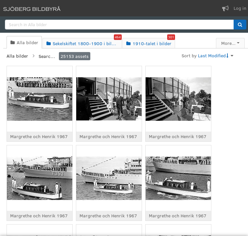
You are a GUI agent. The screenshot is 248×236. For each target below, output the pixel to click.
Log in (240, 8)
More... (228, 43)
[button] (240, 24)
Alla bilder (17, 56)
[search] (119, 24)
